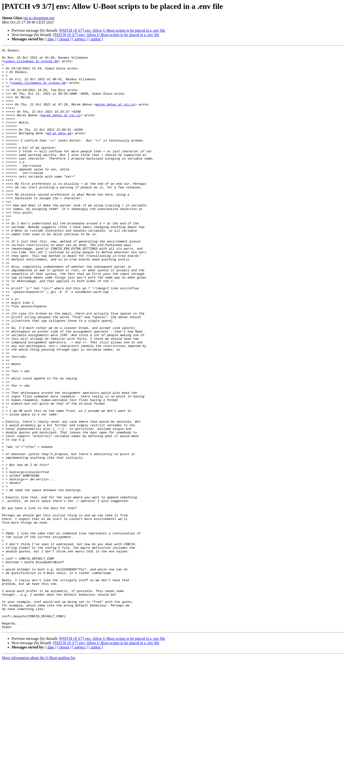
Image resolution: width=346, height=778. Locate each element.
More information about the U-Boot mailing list (38, 774)
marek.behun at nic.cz (115, 116)
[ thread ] (64, 39)
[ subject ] (80, 39)
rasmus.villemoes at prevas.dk (31, 64)
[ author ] (96, 39)
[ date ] (50, 39)
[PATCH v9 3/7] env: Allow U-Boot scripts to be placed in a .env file (112, 30)
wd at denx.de (59, 150)
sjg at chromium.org (38, 18)
